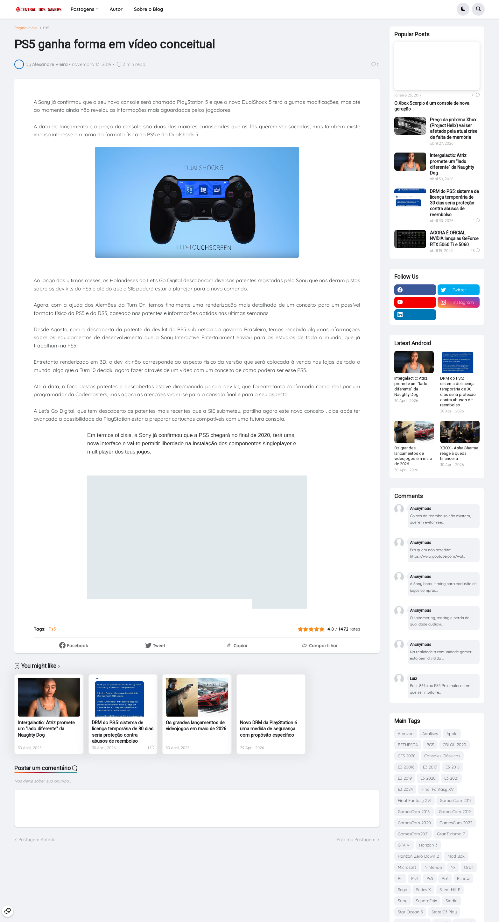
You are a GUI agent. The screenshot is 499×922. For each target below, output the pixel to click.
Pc (400, 878)
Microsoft (407, 867)
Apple (451, 733)
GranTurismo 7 (451, 833)
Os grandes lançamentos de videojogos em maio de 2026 (196, 728)
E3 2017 (430, 766)
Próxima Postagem (356, 842)
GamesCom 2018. (414, 811)
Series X (423, 889)
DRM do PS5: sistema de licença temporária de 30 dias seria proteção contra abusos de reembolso (122, 734)
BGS (430, 744)
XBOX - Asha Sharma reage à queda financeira (459, 453)
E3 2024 (405, 789)
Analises (430, 733)
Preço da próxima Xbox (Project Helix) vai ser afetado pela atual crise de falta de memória (453, 128)
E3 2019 (405, 778)
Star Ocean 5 (410, 911)
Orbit (469, 867)
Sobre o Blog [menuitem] (148, 9)
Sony (402, 900)
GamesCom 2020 (414, 822)
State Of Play (444, 911)
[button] (463, 9)
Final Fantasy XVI (414, 800)
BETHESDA (408, 744)
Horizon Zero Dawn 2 (418, 856)
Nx (453, 867)
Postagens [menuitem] (82, 9)
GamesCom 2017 (456, 800)
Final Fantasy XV (437, 789)
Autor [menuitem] (116, 9)
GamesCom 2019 (455, 811)
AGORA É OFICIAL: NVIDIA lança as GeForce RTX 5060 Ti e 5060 (454, 238)
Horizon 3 (428, 844)
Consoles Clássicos (442, 755)
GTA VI (404, 844)
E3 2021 (451, 778)
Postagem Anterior (37, 842)
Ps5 (46, 30)
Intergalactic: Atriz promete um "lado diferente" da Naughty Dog (46, 731)
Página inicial (26, 30)
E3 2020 (428, 778)
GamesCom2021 (413, 833)
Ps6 (445, 878)
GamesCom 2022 (455, 822)
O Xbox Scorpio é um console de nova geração (431, 106)
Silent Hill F (449, 889)
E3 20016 (406, 766)
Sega (402, 889)
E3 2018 (453, 766)
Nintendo (433, 867)
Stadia (452, 900)
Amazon (406, 733)
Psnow (463, 878)
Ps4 (414, 878)
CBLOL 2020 (454, 744)
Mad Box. (456, 856)
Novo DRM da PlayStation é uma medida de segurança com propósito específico (268, 731)
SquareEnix (426, 900)
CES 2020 (407, 755)
